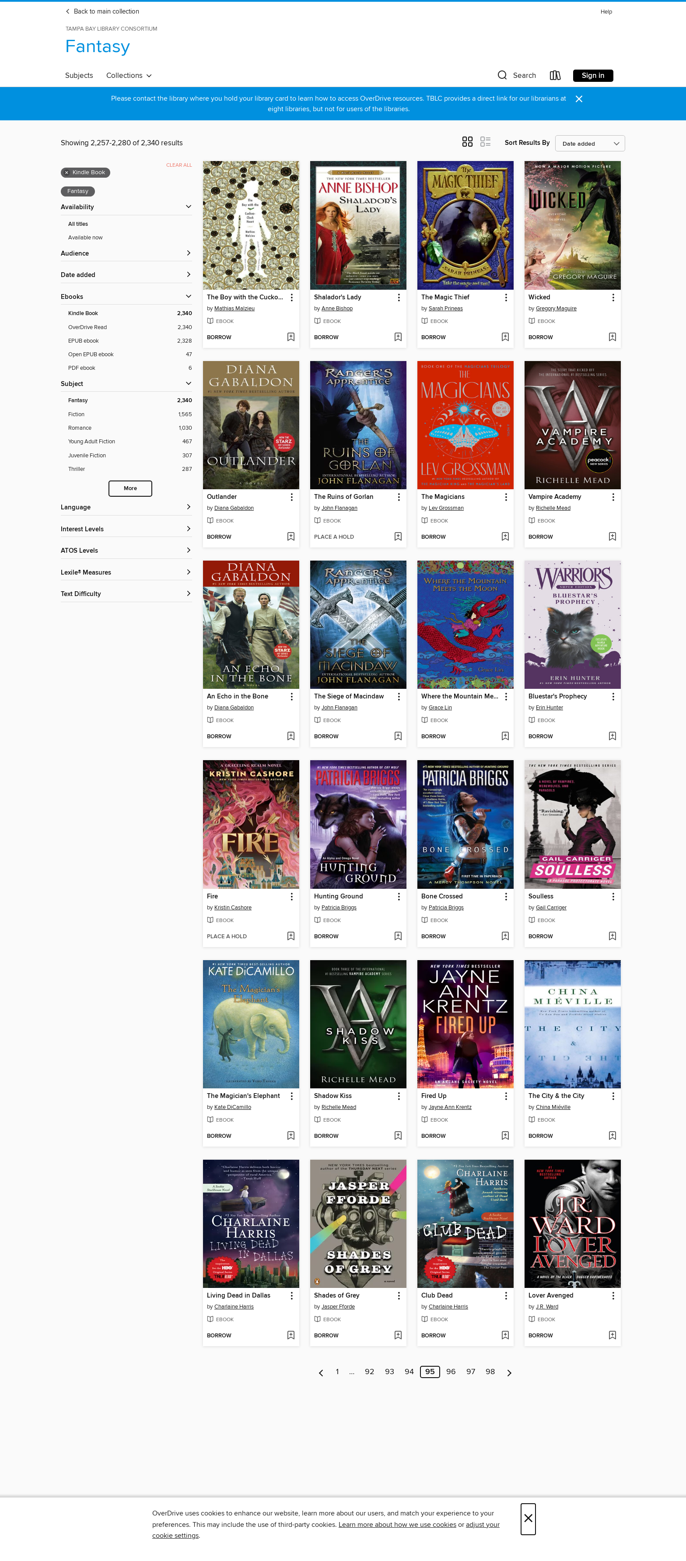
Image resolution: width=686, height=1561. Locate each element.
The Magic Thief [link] (445, 298)
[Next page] (509, 1372)
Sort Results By (527, 143)
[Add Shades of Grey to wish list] (397, 1336)
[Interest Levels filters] (126, 529)
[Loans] (555, 77)
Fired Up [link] (434, 1096)
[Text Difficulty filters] (126, 594)
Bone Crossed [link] (442, 897)
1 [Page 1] (337, 1372)
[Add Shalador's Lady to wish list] (397, 338)
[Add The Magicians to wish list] (505, 537)
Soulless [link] (540, 897)
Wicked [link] (539, 298)
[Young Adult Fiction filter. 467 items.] (130, 441)
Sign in (593, 76)
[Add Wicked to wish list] (612, 338)
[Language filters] (126, 507)
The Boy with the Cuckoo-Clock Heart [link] (247, 298)
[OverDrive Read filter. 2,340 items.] (130, 327)
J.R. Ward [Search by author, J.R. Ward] (547, 1306)
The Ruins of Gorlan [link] (344, 497)
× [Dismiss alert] (579, 99)
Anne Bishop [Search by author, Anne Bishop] (337, 308)
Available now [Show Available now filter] (85, 237)
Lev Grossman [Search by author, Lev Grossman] (446, 508)
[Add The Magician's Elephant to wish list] (290, 1136)
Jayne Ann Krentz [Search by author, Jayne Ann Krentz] (450, 1107)
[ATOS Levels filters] (126, 551)
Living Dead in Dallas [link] (238, 1296)
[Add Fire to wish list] (290, 937)
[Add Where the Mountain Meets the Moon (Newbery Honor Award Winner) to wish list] (505, 737)
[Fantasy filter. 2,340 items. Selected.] (130, 400)
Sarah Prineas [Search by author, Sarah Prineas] (446, 308)
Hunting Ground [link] (338, 897)
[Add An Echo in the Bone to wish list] (290, 737)
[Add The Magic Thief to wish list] (505, 338)
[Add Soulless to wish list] (612, 937)
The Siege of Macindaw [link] (349, 697)
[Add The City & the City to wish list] (612, 1136)
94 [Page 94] (409, 1372)
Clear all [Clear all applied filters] (179, 165)
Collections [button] (129, 76)
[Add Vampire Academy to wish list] (612, 537)
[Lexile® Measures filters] (126, 573)
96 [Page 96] (451, 1372)
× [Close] (528, 1519)
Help (606, 12)
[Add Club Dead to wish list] (505, 1336)
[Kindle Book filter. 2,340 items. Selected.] (130, 313)
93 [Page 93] (389, 1372)
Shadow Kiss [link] (333, 1096)
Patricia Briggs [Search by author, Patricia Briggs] (339, 907)
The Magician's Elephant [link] (243, 1096)
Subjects (79, 76)
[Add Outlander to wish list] (290, 537)
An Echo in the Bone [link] (237, 697)
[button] (515, 77)
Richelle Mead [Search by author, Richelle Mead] (553, 508)
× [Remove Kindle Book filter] (67, 173)
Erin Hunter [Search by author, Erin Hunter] (549, 707)
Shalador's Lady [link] (337, 298)
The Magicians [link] (443, 497)
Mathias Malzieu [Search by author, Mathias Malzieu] (234, 308)
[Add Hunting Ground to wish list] (397, 937)
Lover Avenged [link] (551, 1296)
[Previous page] (321, 1372)
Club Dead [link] (437, 1296)
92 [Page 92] (369, 1372)
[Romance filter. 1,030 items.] (130, 428)
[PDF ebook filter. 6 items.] (130, 368)
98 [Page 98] (490, 1372)
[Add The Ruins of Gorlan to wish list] (397, 537)
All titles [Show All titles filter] (78, 224)
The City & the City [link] (556, 1096)
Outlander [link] (222, 497)
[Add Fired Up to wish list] (505, 1136)
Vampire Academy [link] (554, 497)
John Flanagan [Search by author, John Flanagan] (339, 508)
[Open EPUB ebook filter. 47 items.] (130, 354)
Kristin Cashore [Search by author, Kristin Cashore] (233, 907)
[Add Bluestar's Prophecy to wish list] (612, 737)
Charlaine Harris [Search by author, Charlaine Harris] (234, 1306)
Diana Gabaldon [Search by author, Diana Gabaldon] (234, 508)
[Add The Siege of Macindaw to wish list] (397, 737)
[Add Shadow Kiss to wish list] (397, 1136)
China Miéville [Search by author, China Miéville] (553, 1107)
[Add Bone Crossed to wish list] (505, 937)
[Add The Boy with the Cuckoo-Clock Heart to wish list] (290, 338)
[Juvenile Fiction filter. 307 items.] (130, 455)
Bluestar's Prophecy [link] (557, 697)
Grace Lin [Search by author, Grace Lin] (440, 707)
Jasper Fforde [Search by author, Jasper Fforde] (338, 1306)
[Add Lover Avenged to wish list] (612, 1336)
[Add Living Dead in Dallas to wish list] (290, 1336)
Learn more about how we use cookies (397, 1524)
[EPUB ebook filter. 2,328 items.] (130, 341)
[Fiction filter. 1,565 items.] (130, 414)
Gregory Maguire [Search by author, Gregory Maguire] (556, 308)
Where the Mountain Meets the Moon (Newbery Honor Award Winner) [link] (461, 697)
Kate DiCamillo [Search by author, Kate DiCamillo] (232, 1107)
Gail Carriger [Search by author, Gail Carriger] (551, 907)
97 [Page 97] (470, 1372)
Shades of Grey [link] (337, 1296)
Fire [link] (212, 897)
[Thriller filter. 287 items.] (130, 469)
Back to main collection (102, 12)
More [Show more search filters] (130, 488)
